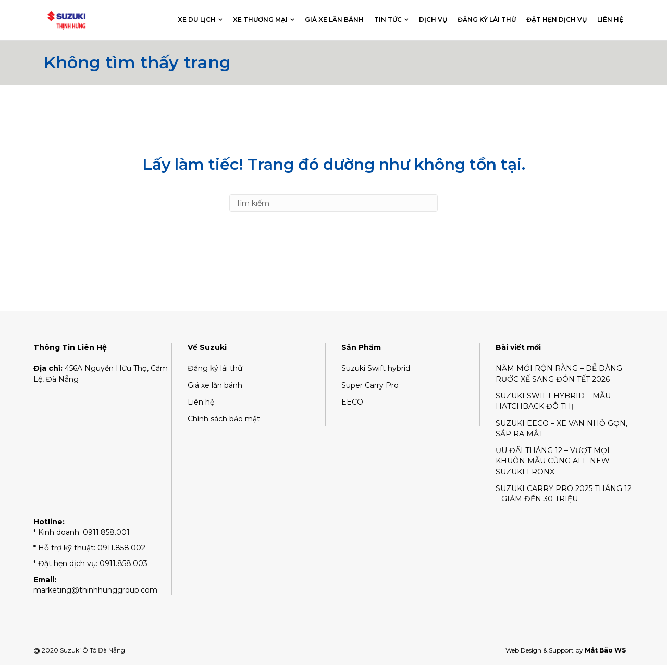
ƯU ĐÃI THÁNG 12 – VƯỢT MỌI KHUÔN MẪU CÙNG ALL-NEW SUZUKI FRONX (553, 461)
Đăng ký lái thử (487, 19)
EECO (352, 402)
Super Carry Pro (370, 385)
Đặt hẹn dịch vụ (556, 19)
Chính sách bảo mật (224, 418)
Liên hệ (610, 19)
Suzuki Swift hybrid (375, 368)
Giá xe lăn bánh (334, 19)
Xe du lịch (197, 19)
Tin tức (388, 19)
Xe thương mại (260, 19)
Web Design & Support (539, 650)
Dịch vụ (433, 19)
